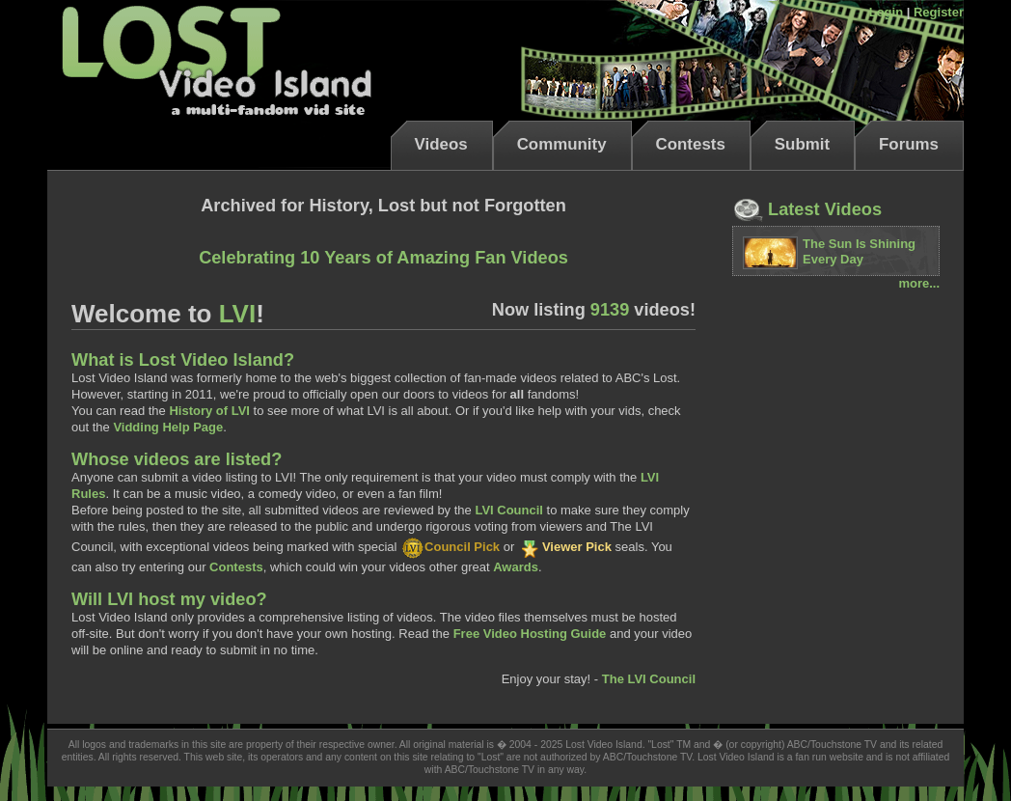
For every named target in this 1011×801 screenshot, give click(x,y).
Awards (515, 567)
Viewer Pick (565, 546)
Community (562, 144)
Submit (802, 144)
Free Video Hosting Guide (530, 633)
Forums (909, 144)
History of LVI (209, 410)
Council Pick (450, 546)
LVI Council (509, 510)
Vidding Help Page (168, 427)
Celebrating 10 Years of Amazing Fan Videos (383, 257)
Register (939, 12)
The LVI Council (649, 679)
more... (919, 283)
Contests (690, 144)
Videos (441, 144)
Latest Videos (807, 209)
